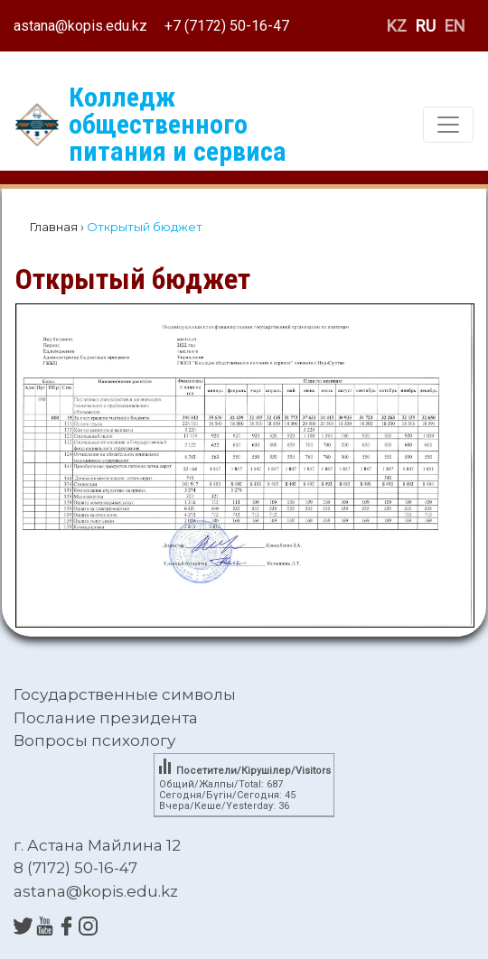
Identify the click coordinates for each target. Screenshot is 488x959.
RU (426, 25)
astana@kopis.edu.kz (80, 25)
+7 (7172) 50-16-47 (226, 25)
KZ (397, 25)
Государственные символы (125, 694)
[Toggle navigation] (448, 125)
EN (455, 25)
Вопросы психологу (94, 740)
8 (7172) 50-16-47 (75, 868)
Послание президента (106, 718)
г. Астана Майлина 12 (97, 845)
